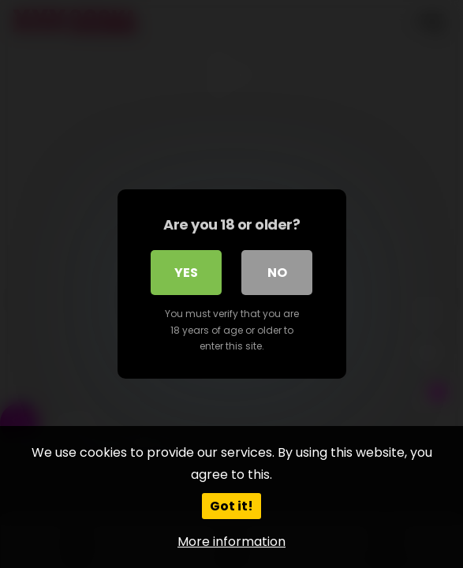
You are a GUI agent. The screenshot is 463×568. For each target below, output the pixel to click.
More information (231, 541)
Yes (186, 272)
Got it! (231, 506)
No (277, 272)
